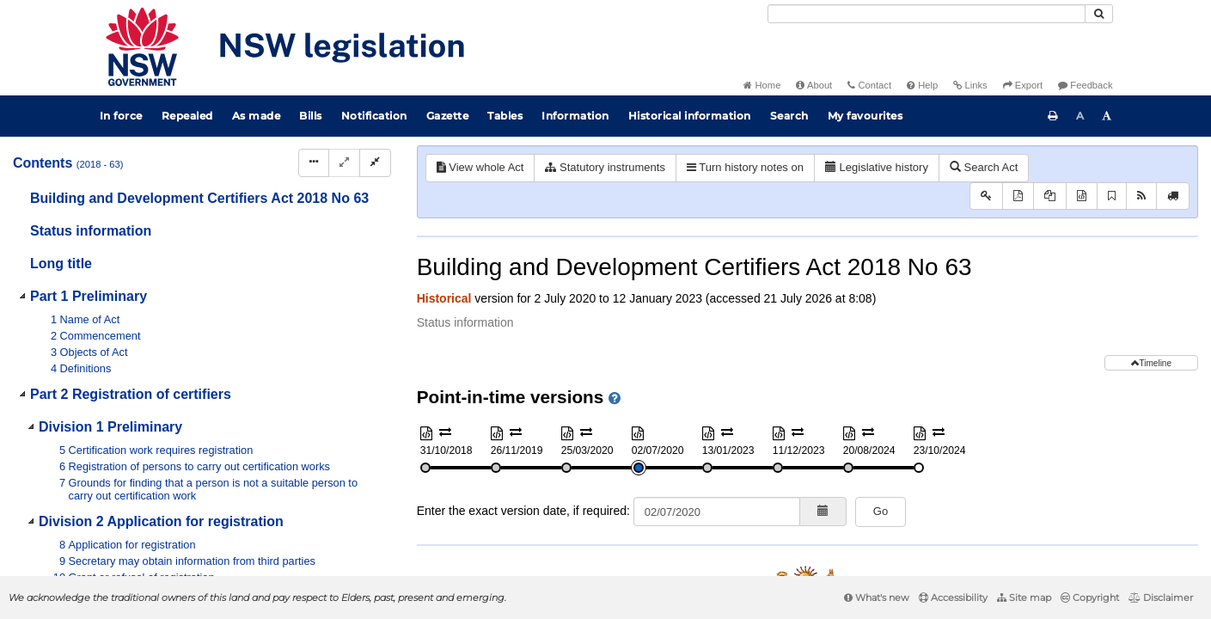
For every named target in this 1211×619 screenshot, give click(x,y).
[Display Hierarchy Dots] (313, 163)
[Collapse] (375, 163)
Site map (1024, 597)
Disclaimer (1160, 597)
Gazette (447, 115)
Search (789, 115)
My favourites (865, 115)
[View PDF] (1018, 196)
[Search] (927, 13)
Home (761, 85)
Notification (374, 115)
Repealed (187, 115)
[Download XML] (1082, 196)
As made (256, 115)
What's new (876, 597)
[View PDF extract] (1050, 196)
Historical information (689, 115)
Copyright (1090, 597)
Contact (869, 85)
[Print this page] (1052, 116)
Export (1023, 85)
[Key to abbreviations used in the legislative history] (986, 196)
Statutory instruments (604, 167)
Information (575, 115)
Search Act (984, 167)
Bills (310, 115)
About (814, 85)
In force (121, 115)
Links (970, 85)
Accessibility (953, 597)
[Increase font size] (1107, 116)
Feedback (1085, 85)
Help (922, 85)
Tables (505, 115)
